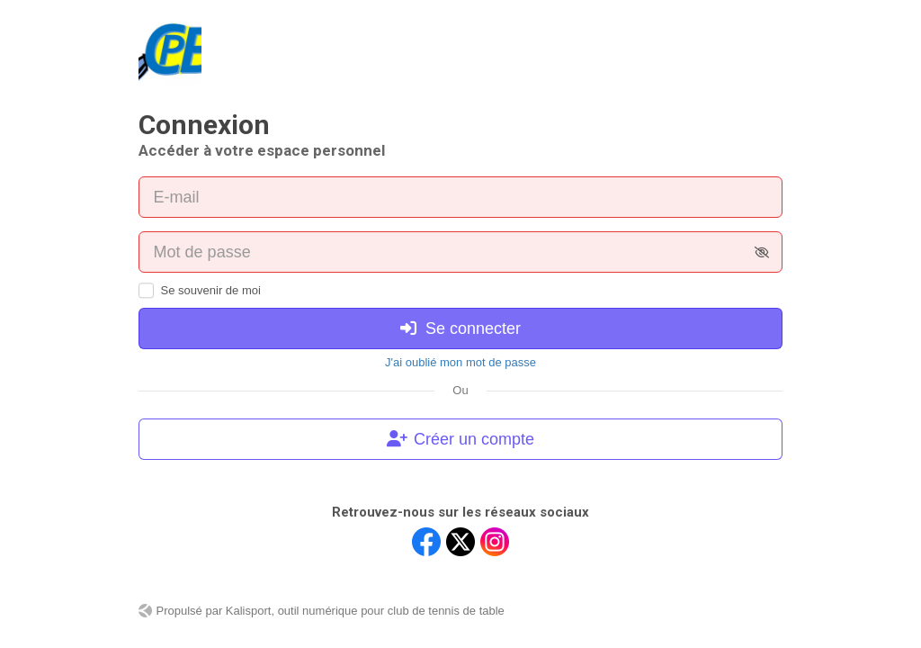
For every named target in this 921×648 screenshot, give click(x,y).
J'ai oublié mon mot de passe (460, 362)
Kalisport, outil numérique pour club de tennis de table (365, 610)
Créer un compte (460, 439)
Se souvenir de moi (211, 290)
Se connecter (460, 329)
